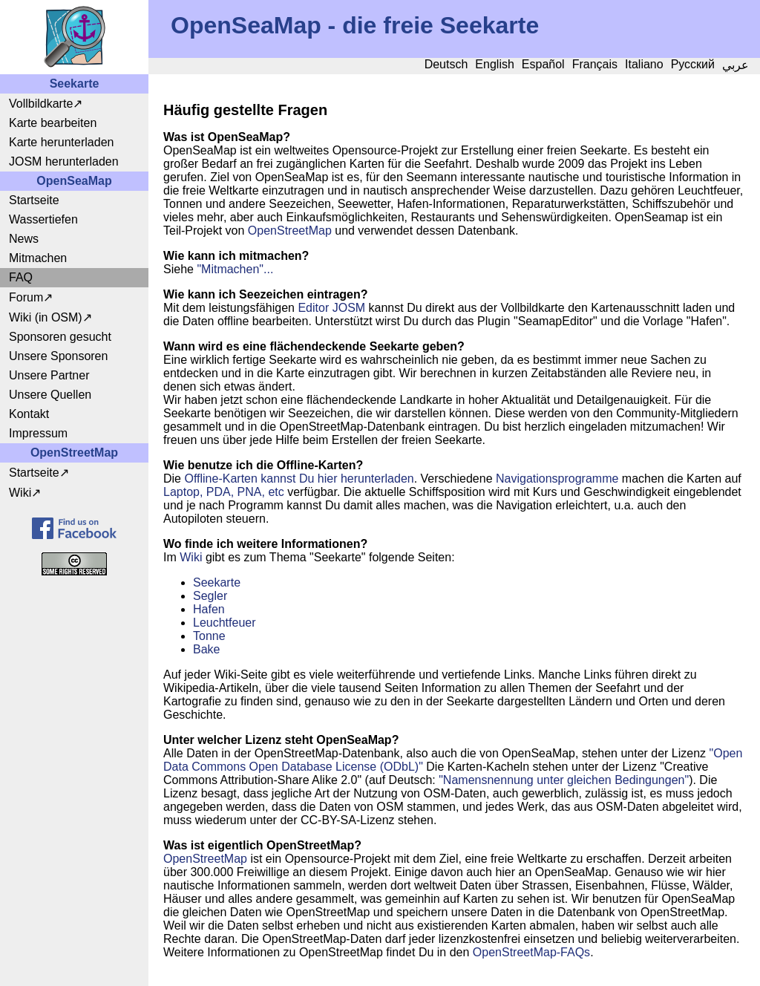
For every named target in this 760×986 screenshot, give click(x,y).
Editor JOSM (331, 307)
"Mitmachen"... (235, 269)
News (24, 238)
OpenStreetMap (290, 230)
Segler (210, 596)
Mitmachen (38, 258)
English (494, 64)
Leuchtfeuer (224, 622)
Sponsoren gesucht (60, 336)
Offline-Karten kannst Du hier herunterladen (298, 478)
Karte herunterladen (61, 142)
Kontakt (29, 414)
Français (595, 64)
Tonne (209, 636)
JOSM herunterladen (64, 161)
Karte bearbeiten (52, 123)
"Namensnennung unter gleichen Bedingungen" (564, 780)
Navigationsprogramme (557, 478)
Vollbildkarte (41, 103)
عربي (735, 65)
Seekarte (216, 582)
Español (543, 64)
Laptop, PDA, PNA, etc (223, 492)
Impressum (38, 433)
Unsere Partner (49, 375)
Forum (26, 297)
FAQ (21, 277)
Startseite (34, 200)
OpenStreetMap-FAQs (531, 952)
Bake (206, 649)
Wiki (20, 492)
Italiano (644, 64)
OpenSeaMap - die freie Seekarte (355, 25)
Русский (693, 64)
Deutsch (446, 64)
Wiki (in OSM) (45, 317)
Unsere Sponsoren (58, 356)
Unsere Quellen (50, 394)
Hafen (209, 609)
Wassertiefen (43, 219)
